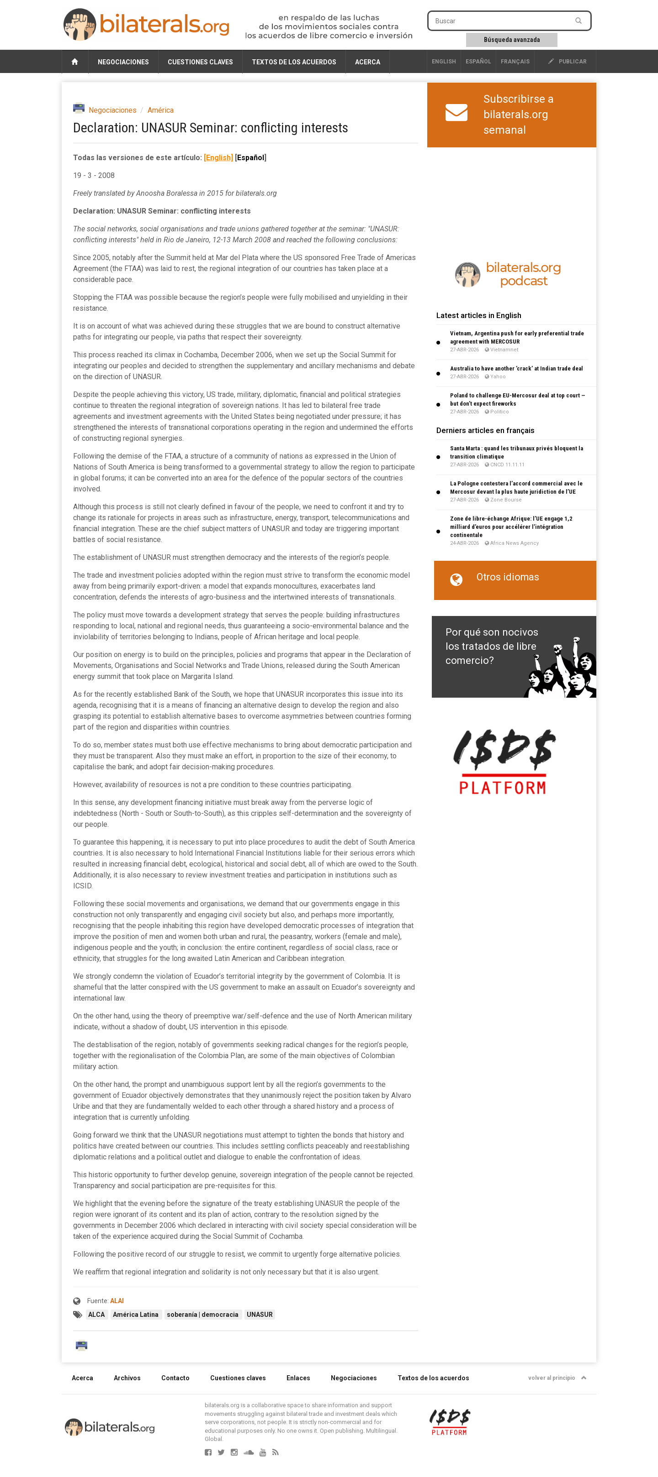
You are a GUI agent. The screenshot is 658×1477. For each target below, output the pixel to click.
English (444, 61)
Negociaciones (123, 62)
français (515, 61)
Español (478, 61)
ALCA (97, 1314)
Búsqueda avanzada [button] (512, 39)
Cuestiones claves (200, 62)
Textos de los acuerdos (294, 62)
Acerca (367, 62)
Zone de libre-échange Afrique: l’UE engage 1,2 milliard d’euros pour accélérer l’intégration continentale (511, 526)
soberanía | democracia (203, 1314)
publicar (567, 61)
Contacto (175, 1378)
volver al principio (557, 1378)
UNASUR (260, 1314)
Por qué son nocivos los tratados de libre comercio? (492, 646)
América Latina (136, 1314)
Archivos (127, 1378)
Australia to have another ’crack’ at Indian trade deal (516, 368)
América (161, 110)
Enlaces (298, 1378)
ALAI (117, 1301)
